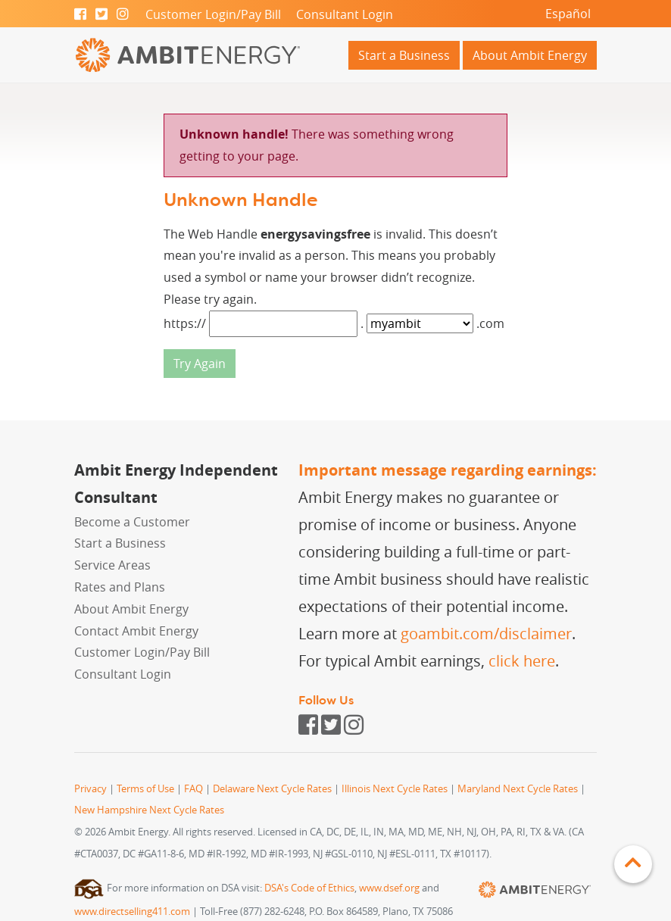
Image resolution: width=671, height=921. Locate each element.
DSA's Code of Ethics (309, 888)
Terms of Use (145, 788)
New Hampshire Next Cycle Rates (149, 810)
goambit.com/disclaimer (486, 633)
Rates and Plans (119, 587)
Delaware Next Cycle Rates (272, 788)
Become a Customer (132, 522)
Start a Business (404, 55)
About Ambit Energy (530, 55)
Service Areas (112, 565)
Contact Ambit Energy (136, 631)
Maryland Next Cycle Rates (517, 788)
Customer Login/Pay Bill (213, 14)
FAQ (193, 788)
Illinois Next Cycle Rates (395, 788)
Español (568, 14)
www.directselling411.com (132, 911)
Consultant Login (344, 14)
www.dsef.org (389, 888)
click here (521, 661)
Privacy (90, 788)
